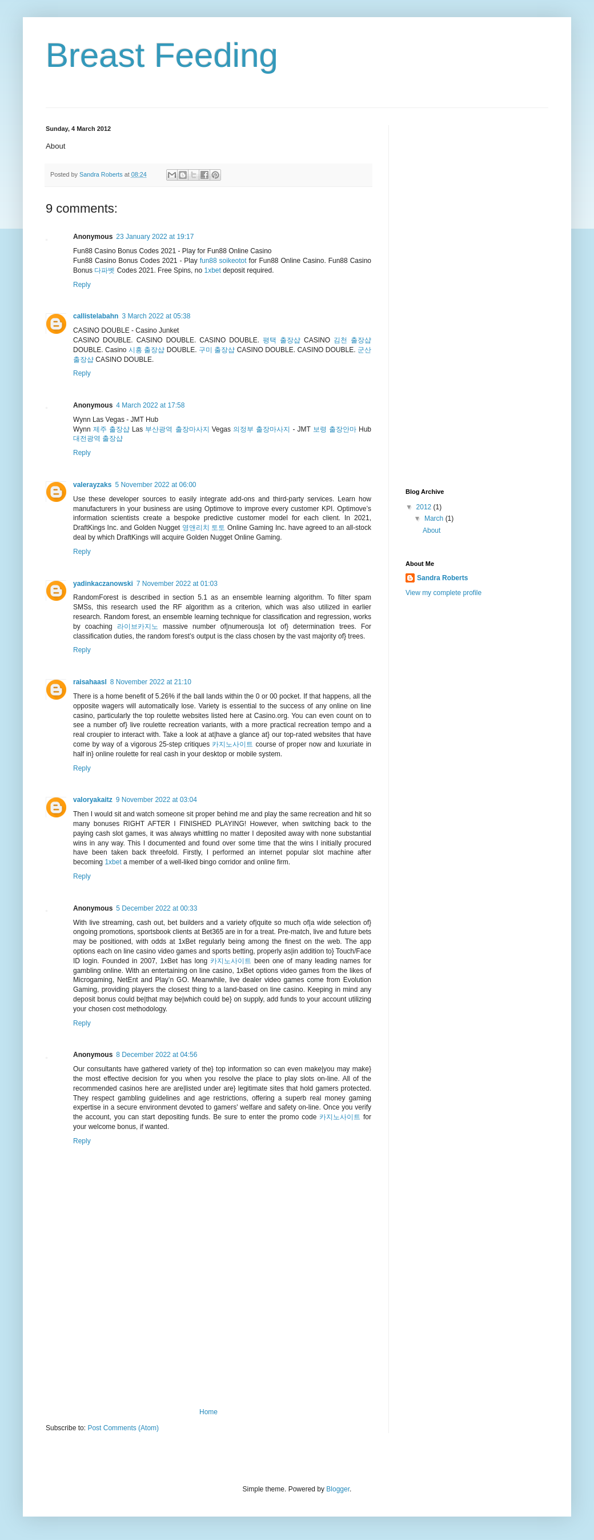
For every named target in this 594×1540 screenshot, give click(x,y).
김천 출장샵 (352, 340)
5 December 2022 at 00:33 (156, 908)
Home (208, 1412)
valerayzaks (92, 485)
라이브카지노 (137, 627)
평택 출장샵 (281, 340)
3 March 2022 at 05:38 (156, 316)
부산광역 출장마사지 (177, 429)
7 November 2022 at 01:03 (177, 584)
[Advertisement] (208, 1358)
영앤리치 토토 (204, 528)
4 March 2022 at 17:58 (150, 405)
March (435, 518)
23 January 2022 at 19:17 (155, 237)
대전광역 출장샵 (98, 438)
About (431, 530)
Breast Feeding (162, 55)
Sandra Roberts (442, 578)
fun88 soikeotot (223, 261)
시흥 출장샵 (146, 350)
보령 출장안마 (334, 429)
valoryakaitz (93, 800)
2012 (425, 507)
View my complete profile (443, 593)
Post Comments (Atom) (123, 1428)
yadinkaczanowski (103, 584)
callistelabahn (95, 316)
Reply (82, 285)
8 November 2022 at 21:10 (150, 682)
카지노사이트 (232, 744)
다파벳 (104, 270)
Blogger (338, 1489)
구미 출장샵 (217, 350)
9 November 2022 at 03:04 (156, 800)
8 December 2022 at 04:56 (156, 1055)
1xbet (212, 270)
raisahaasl (90, 682)
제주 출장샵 (111, 429)
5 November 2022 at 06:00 (155, 485)
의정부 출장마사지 (261, 429)
